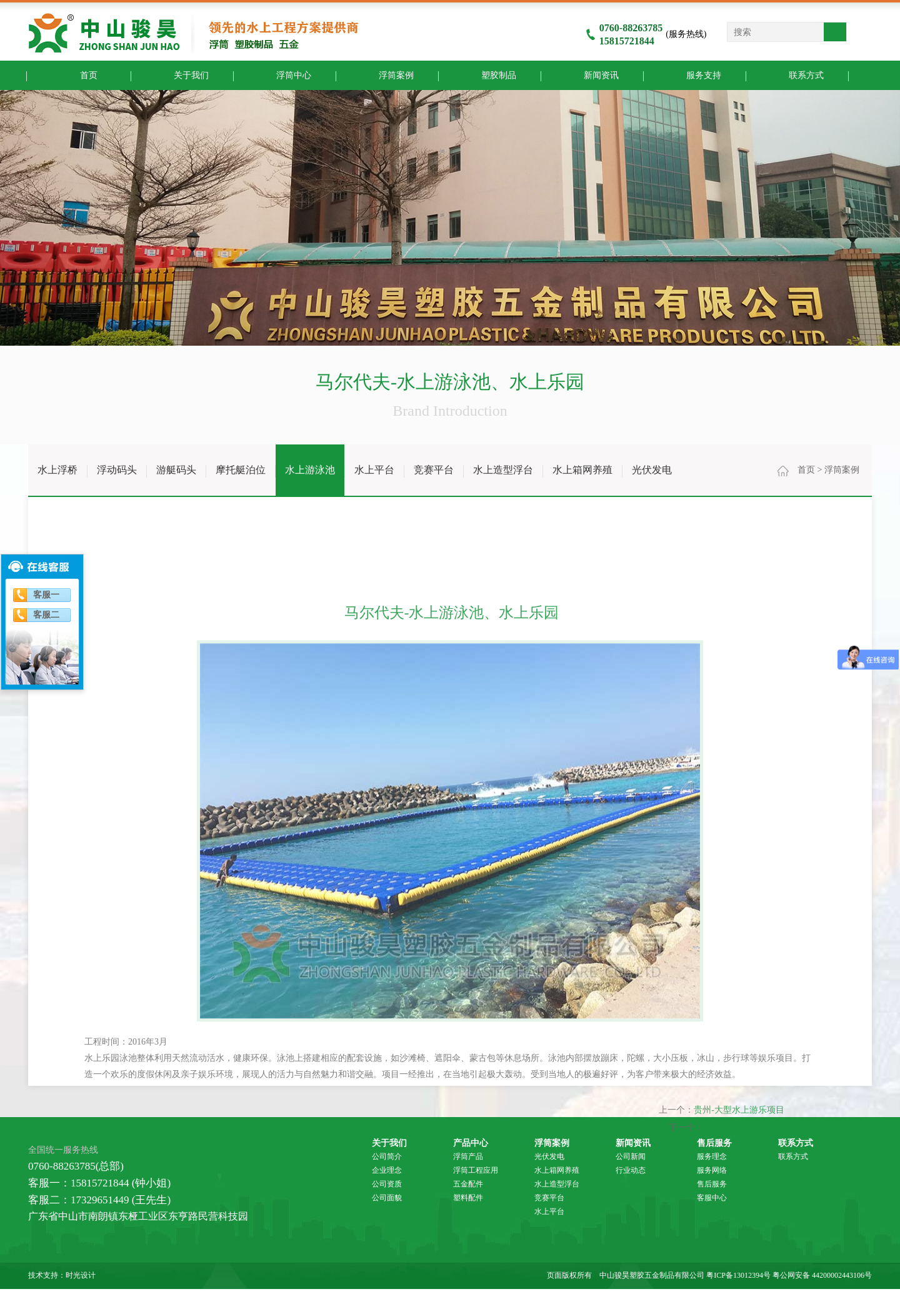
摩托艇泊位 (241, 469)
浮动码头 (117, 469)
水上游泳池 (310, 469)
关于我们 (181, 74)
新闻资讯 (591, 74)
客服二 (46, 614)
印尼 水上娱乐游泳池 (744, 1308)
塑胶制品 (489, 74)
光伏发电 (652, 469)
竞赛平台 (434, 469)
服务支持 (694, 74)
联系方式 (796, 74)
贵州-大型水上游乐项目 (739, 1290)
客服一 (46, 594)
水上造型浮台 (503, 469)
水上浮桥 (58, 469)
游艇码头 (176, 469)
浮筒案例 (386, 74)
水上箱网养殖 (582, 469)
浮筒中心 (284, 74)
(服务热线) (646, 34)
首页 (79, 74)
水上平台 (374, 469)
